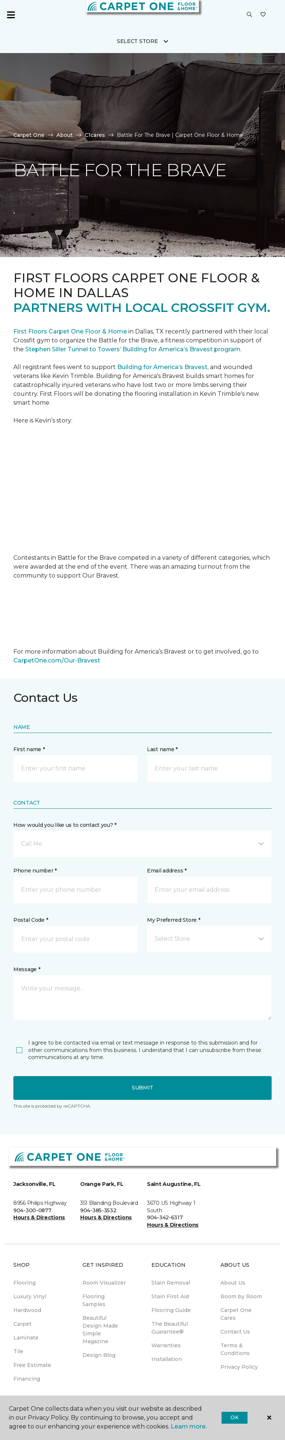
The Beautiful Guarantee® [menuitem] (169, 1328)
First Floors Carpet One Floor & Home (70, 331)
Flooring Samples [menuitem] (93, 1300)
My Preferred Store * (173, 920)
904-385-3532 (98, 1210)
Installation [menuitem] (166, 1359)
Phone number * (35, 870)
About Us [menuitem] (232, 1282)
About (64, 135)
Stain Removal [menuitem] (170, 1282)
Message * (26, 969)
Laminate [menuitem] (26, 1337)
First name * (29, 749)
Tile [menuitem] (18, 1351)
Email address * (167, 870)
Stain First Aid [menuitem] (170, 1296)
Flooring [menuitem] (24, 1282)
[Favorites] (263, 15)
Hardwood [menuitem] (27, 1310)
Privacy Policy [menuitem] (239, 1367)
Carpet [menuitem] (22, 1324)
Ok (234, 1417)
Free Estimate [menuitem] (32, 1365)
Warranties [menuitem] (166, 1345)
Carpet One (29, 135)
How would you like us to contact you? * (65, 825)
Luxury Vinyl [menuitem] (29, 1296)
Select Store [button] (137, 41)
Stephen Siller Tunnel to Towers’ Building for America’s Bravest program (132, 349)
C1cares (95, 135)
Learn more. (189, 1426)
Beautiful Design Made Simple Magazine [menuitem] (100, 1330)
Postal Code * (30, 920)
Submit (142, 1087)
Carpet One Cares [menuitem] (236, 1314)
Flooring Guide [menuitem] (171, 1310)
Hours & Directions (39, 1217)
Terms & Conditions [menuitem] (235, 1349)
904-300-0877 (32, 1210)
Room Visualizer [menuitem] (104, 1282)
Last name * (162, 749)
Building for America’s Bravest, (163, 367)
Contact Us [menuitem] (235, 1331)
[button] (249, 15)
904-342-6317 (165, 1217)
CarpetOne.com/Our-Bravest (56, 660)
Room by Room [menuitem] (241, 1296)
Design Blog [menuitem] (98, 1355)
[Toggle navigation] (11, 15)
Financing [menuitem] (26, 1378)
